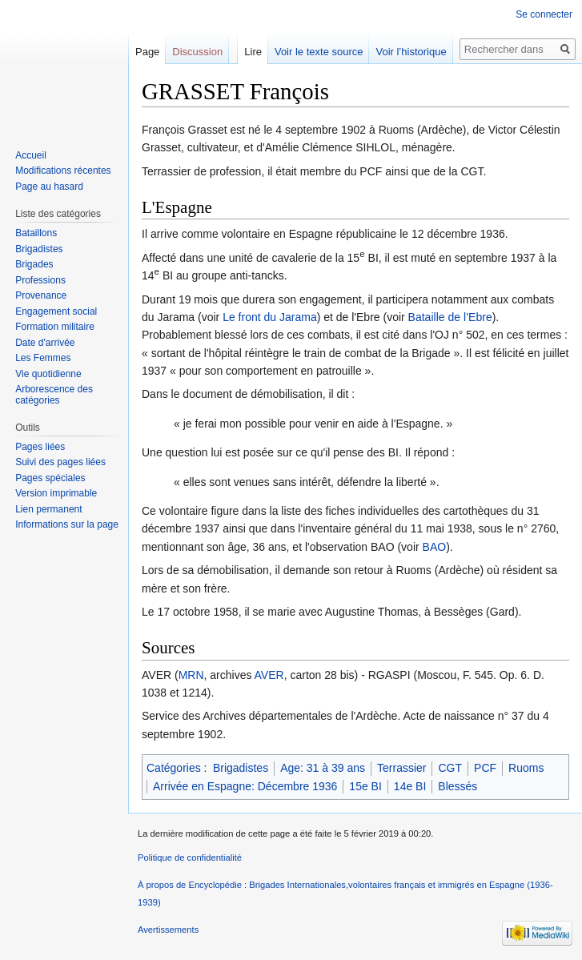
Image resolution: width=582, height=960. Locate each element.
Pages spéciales (50, 478)
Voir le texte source (319, 52)
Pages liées (40, 446)
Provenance (40, 295)
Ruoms (526, 767)
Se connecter (544, 14)
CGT (450, 767)
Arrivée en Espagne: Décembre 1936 (245, 786)
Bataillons (36, 233)
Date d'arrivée (44, 342)
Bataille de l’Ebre (450, 317)
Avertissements (168, 929)
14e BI (410, 786)
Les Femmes (42, 358)
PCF (485, 767)
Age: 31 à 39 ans (322, 767)
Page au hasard (49, 186)
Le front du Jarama (270, 317)
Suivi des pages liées (60, 462)
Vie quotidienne (48, 374)
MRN (191, 675)
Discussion (197, 52)
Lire (253, 52)
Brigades (34, 264)
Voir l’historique (410, 52)
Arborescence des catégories (54, 395)
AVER (269, 675)
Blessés (457, 786)
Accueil (30, 155)
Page (147, 52)
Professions (40, 280)
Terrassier (401, 767)
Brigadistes (240, 767)
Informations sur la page (66, 524)
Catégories (174, 767)
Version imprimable (56, 493)
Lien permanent (48, 509)
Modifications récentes (62, 170)
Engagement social (56, 311)
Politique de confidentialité (190, 857)
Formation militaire (54, 326)
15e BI (365, 786)
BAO (435, 546)
